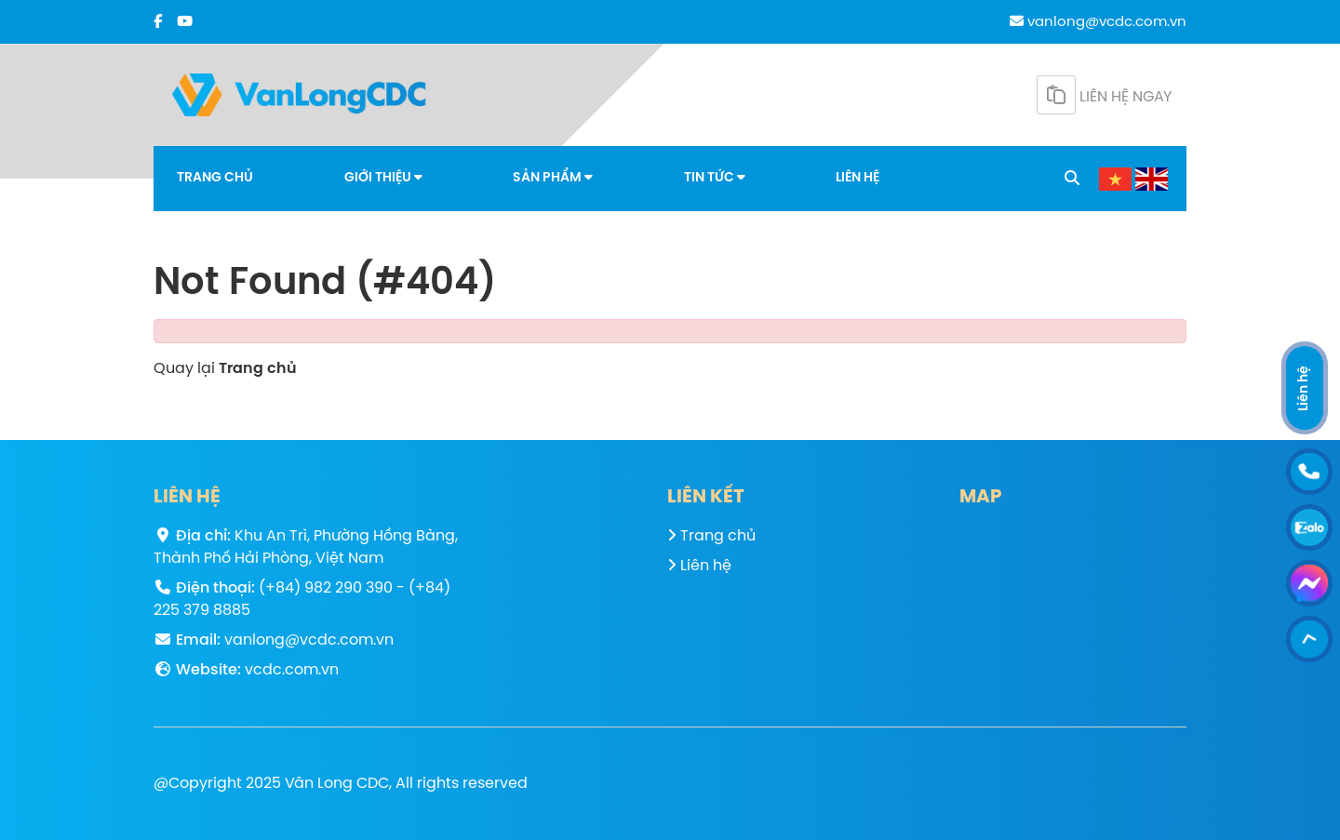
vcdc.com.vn (292, 670)
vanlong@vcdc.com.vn (1098, 22)
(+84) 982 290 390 (326, 588)
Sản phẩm (553, 177)
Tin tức (714, 177)
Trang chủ (215, 178)
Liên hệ (857, 178)
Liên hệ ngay (1104, 94)
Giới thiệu (383, 177)
